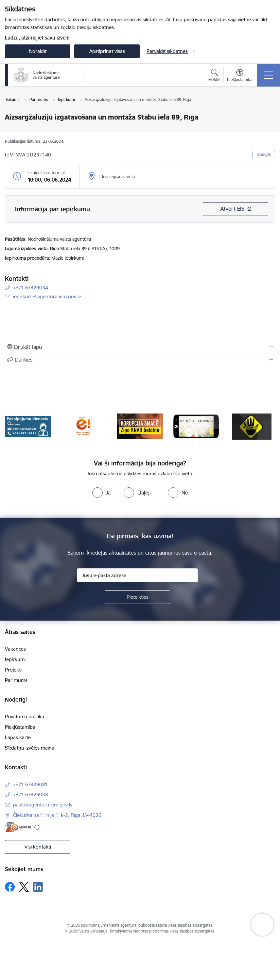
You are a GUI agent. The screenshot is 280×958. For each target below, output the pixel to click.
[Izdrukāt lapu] (140, 347)
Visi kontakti (38, 847)
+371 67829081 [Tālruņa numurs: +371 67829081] (30, 784)
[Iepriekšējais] (14, 426)
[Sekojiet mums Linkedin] (38, 887)
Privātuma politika (24, 716)
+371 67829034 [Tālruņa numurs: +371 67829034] (30, 287)
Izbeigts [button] (264, 154)
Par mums (16, 680)
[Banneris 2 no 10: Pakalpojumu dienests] (84, 426)
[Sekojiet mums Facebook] (10, 887)
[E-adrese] (18, 827)
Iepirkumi (15, 659)
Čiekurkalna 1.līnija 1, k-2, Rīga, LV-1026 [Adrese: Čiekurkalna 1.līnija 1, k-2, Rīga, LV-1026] (57, 815)
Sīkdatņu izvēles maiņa (29, 748)
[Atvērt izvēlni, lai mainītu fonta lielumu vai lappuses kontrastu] (239, 76)
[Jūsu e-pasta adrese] (137, 575)
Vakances (15, 649)
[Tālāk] (266, 426)
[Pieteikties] (137, 597)
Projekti (13, 670)
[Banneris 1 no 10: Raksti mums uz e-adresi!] (28, 426)
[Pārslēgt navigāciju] (268, 75)
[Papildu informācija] (36, 827)
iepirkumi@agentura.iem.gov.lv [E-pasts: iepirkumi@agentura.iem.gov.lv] (47, 296)
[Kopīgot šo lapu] (140, 359)
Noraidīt (37, 51)
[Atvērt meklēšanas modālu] (214, 76)
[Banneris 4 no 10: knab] (196, 426)
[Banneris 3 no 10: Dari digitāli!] (140, 426)
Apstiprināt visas (107, 51)
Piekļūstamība (20, 727)
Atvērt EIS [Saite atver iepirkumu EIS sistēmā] (232, 208)
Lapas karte (18, 737)
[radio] (101, 492)
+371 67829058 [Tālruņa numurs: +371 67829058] (30, 794)
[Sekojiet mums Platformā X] (24, 887)
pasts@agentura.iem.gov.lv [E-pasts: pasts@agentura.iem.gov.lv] (42, 805)
